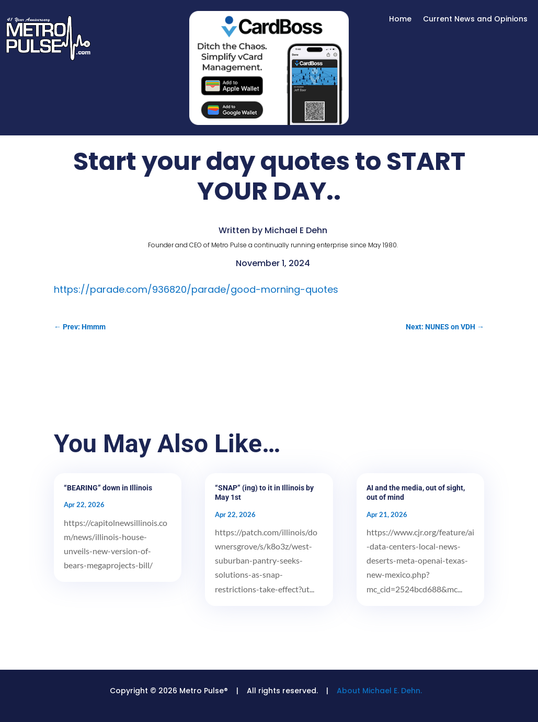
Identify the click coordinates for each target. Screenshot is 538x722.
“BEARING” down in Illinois (108, 488)
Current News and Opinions (475, 19)
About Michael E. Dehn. (379, 690)
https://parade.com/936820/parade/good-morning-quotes (196, 289)
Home (400, 19)
